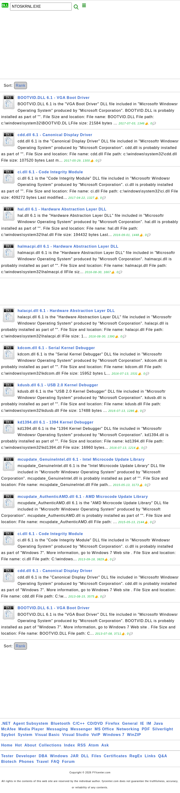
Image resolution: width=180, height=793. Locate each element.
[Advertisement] (90, 46)
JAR (75, 756)
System (25, 735)
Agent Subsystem (30, 723)
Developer (26, 756)
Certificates (115, 756)
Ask (105, 745)
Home (6, 745)
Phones (26, 762)
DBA (43, 756)
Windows (59, 756)
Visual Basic (47, 735)
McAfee (8, 729)
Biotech (9, 762)
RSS (82, 745)
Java (158, 723)
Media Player (31, 729)
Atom (93, 745)
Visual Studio (75, 735)
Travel (42, 762)
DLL (85, 756)
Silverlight (162, 729)
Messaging (57, 729)
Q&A (162, 756)
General (130, 723)
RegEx (135, 756)
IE (142, 723)
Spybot (8, 735)
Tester (7, 756)
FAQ (55, 762)
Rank (20, 85)
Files (96, 756)
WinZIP (134, 735)
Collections (50, 745)
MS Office (104, 729)
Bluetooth (61, 723)
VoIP (95, 735)
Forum (68, 762)
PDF (146, 729)
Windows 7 (113, 735)
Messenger (81, 729)
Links (150, 756)
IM (149, 723)
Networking (127, 729)
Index (69, 745)
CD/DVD (95, 723)
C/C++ (79, 723)
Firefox (112, 723)
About (30, 745)
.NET (6, 723)
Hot (18, 745)
